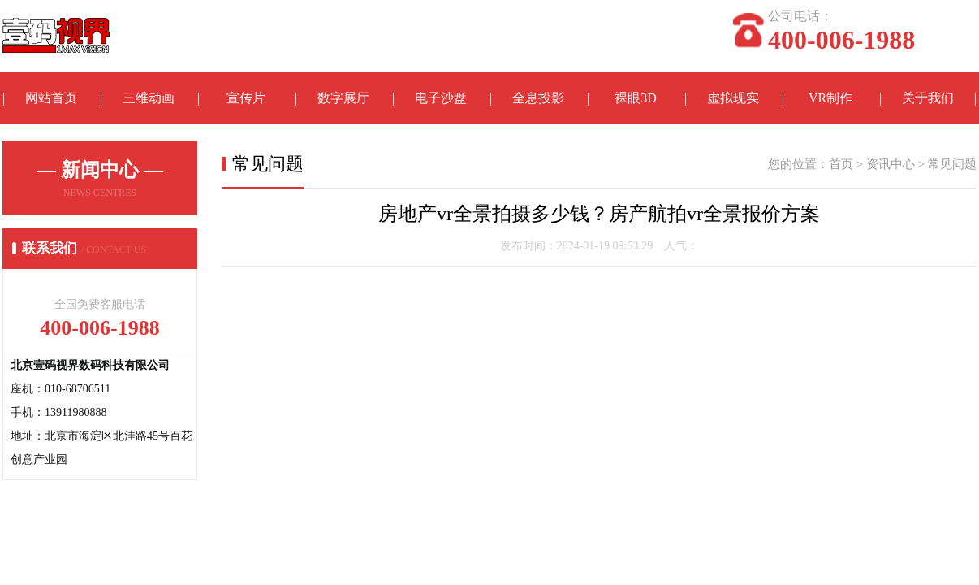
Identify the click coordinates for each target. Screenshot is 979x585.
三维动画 (149, 98)
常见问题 (952, 164)
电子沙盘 (441, 98)
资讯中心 (890, 164)
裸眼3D (636, 98)
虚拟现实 (733, 98)
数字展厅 (343, 98)
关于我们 (928, 98)
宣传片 (245, 98)
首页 (841, 164)
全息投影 (538, 98)
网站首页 (51, 98)
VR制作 (830, 98)
